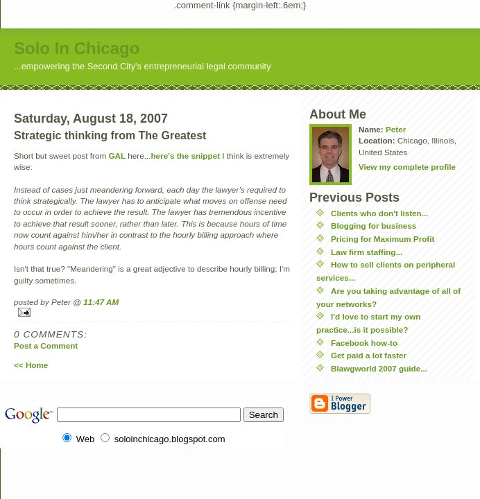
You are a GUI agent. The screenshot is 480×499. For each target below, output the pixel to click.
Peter (396, 129)
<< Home (31, 364)
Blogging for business (373, 225)
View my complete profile (407, 166)
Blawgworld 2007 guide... (379, 368)
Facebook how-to (364, 342)
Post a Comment (46, 345)
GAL (117, 155)
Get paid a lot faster (368, 355)
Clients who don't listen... (379, 213)
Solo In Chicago (76, 48)
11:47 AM (101, 301)
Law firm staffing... (366, 251)
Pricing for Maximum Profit (382, 238)
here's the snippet (185, 155)
